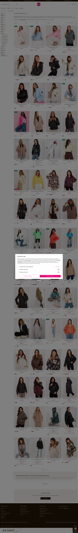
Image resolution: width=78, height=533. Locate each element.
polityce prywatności (28, 260)
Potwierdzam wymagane (28, 276)
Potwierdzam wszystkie (50, 276)
